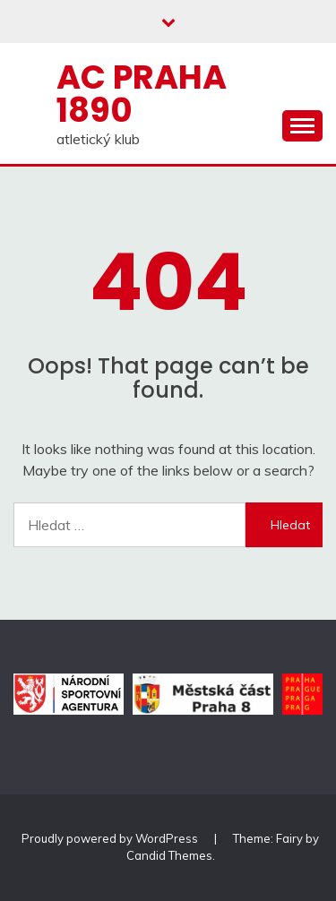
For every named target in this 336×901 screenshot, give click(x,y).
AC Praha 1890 (141, 93)
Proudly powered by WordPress (111, 838)
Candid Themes (169, 855)
